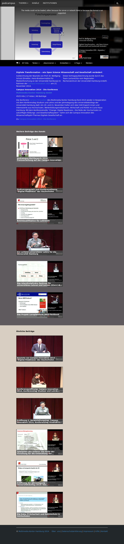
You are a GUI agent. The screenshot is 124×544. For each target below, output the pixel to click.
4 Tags (78, 63)
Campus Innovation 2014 (39, 83)
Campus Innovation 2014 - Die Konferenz (37, 119)
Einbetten (65, 63)
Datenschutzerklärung (72, 531)
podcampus (8, 3)
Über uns (56, 531)
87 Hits (25, 63)
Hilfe (97, 531)
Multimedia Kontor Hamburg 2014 (34, 531)
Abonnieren (50, 63)
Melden (89, 63)
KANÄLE (35, 3)
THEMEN (23, 3)
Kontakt (104, 531)
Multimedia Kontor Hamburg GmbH (34, 93)
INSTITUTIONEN (50, 3)
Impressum (88, 531)
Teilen (36, 63)
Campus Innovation (38, 100)
